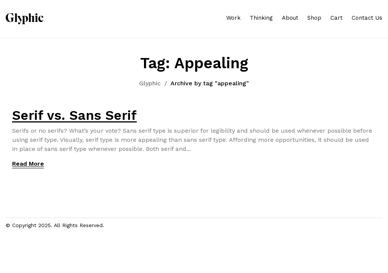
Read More (28, 163)
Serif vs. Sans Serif (74, 115)
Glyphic (150, 83)
